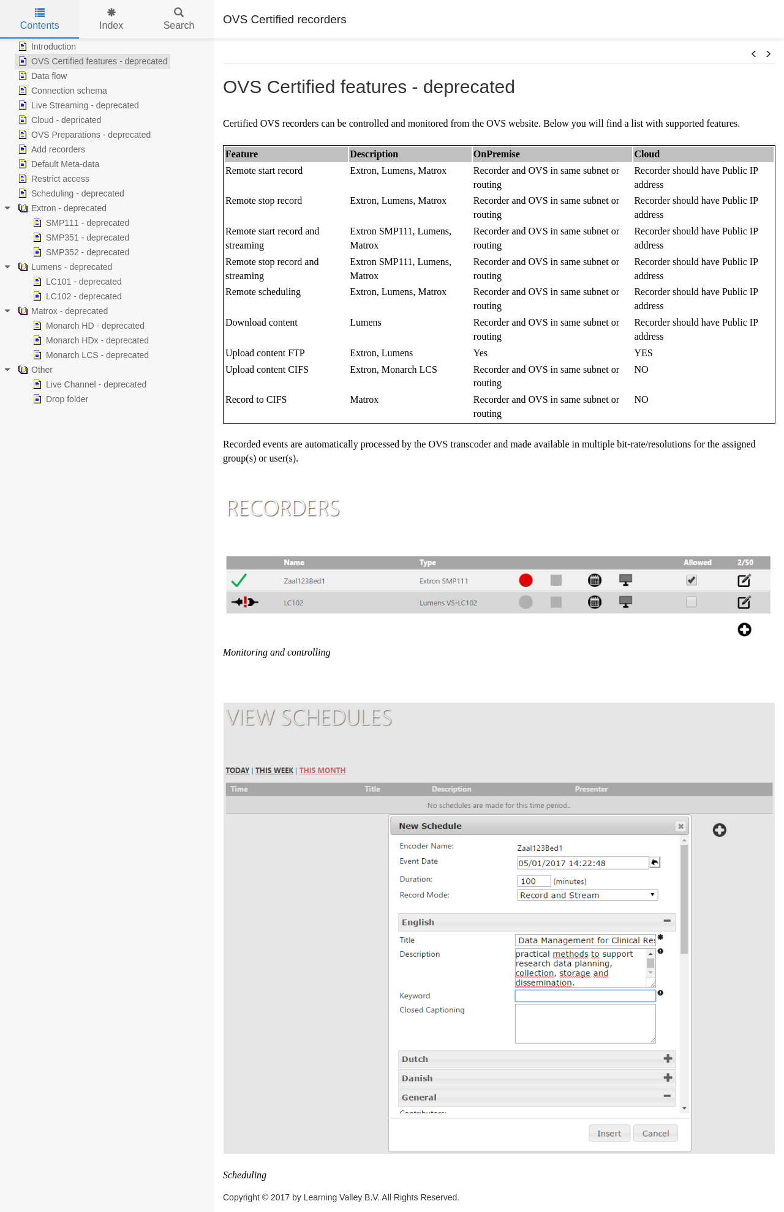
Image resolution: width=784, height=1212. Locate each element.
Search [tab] (179, 19)
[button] (754, 54)
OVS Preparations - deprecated (83, 134)
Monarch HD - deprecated (87, 325)
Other (34, 369)
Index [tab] (111, 19)
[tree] (107, 222)
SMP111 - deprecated (79, 222)
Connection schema (61, 90)
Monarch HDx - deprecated (89, 340)
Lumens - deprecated (63, 267)
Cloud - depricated (58, 120)
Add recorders (50, 149)
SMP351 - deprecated (79, 237)
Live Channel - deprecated (88, 384)
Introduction (45, 46)
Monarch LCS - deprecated (89, 355)
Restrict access (52, 178)
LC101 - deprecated (76, 281)
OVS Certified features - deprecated (91, 61)
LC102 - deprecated (76, 296)
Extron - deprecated (61, 208)
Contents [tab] (39, 19)
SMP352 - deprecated (79, 252)
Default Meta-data (57, 164)
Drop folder (59, 399)
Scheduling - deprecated (69, 193)
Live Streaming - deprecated (77, 105)
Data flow (41, 76)
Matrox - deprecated (61, 311)
